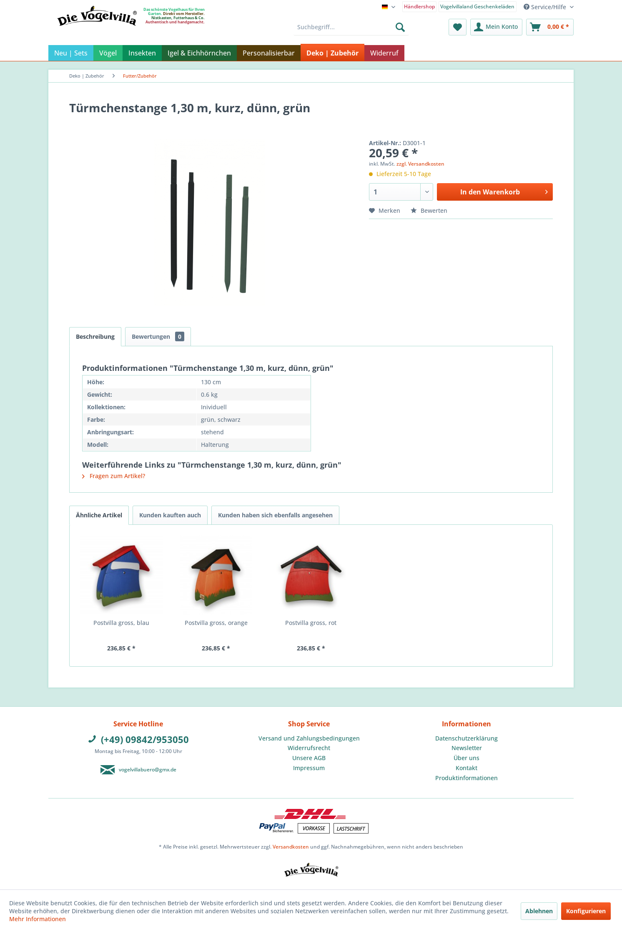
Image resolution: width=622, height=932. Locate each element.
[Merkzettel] (457, 27)
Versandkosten (291, 846)
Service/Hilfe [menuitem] (546, 7)
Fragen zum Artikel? (113, 476)
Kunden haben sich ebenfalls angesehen (275, 515)
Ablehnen (539, 911)
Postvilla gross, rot (310, 623)
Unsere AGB (309, 758)
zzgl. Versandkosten (420, 163)
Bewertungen (158, 336)
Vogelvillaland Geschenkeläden (477, 6)
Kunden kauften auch (170, 515)
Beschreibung (95, 336)
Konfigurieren (586, 911)
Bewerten (429, 210)
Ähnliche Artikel (99, 515)
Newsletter (466, 748)
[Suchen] (400, 27)
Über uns (466, 758)
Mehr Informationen (37, 919)
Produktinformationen (466, 778)
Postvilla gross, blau (121, 623)
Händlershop (419, 6)
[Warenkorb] (550, 27)
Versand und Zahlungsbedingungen (309, 738)
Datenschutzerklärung (466, 738)
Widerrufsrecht (309, 748)
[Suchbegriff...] (351, 27)
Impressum (309, 768)
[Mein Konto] (496, 27)
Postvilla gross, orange (216, 623)
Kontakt (466, 768)
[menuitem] (419, 6)
